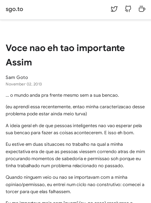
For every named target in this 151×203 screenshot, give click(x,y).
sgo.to (14, 9)
